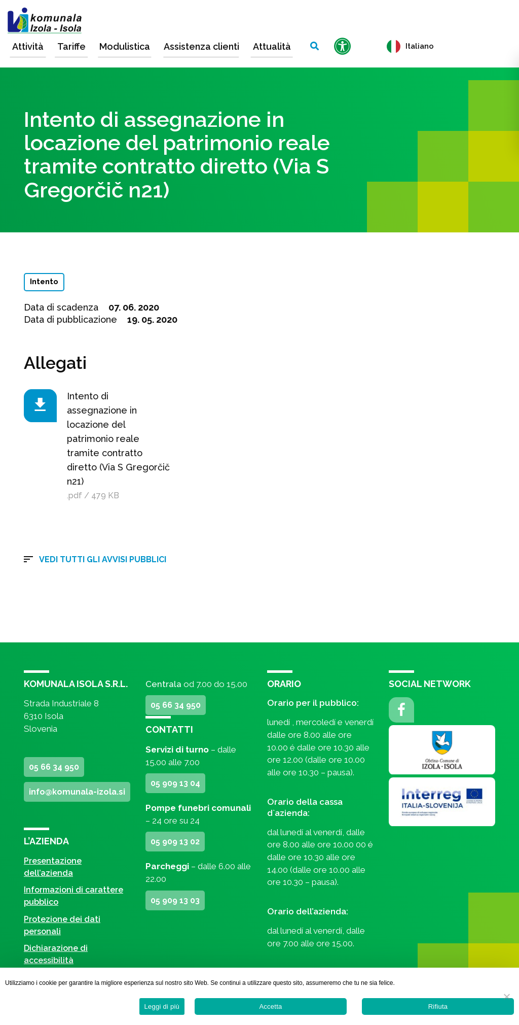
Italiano (410, 46)
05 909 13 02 (175, 841)
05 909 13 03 (175, 900)
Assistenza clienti (201, 46)
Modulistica (124, 46)
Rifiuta (438, 1006)
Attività (28, 46)
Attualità (272, 46)
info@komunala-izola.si (77, 792)
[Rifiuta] (506, 997)
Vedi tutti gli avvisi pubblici (102, 559)
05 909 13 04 (175, 783)
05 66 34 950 (54, 767)
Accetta (270, 1006)
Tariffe (71, 46)
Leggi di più (162, 1006)
